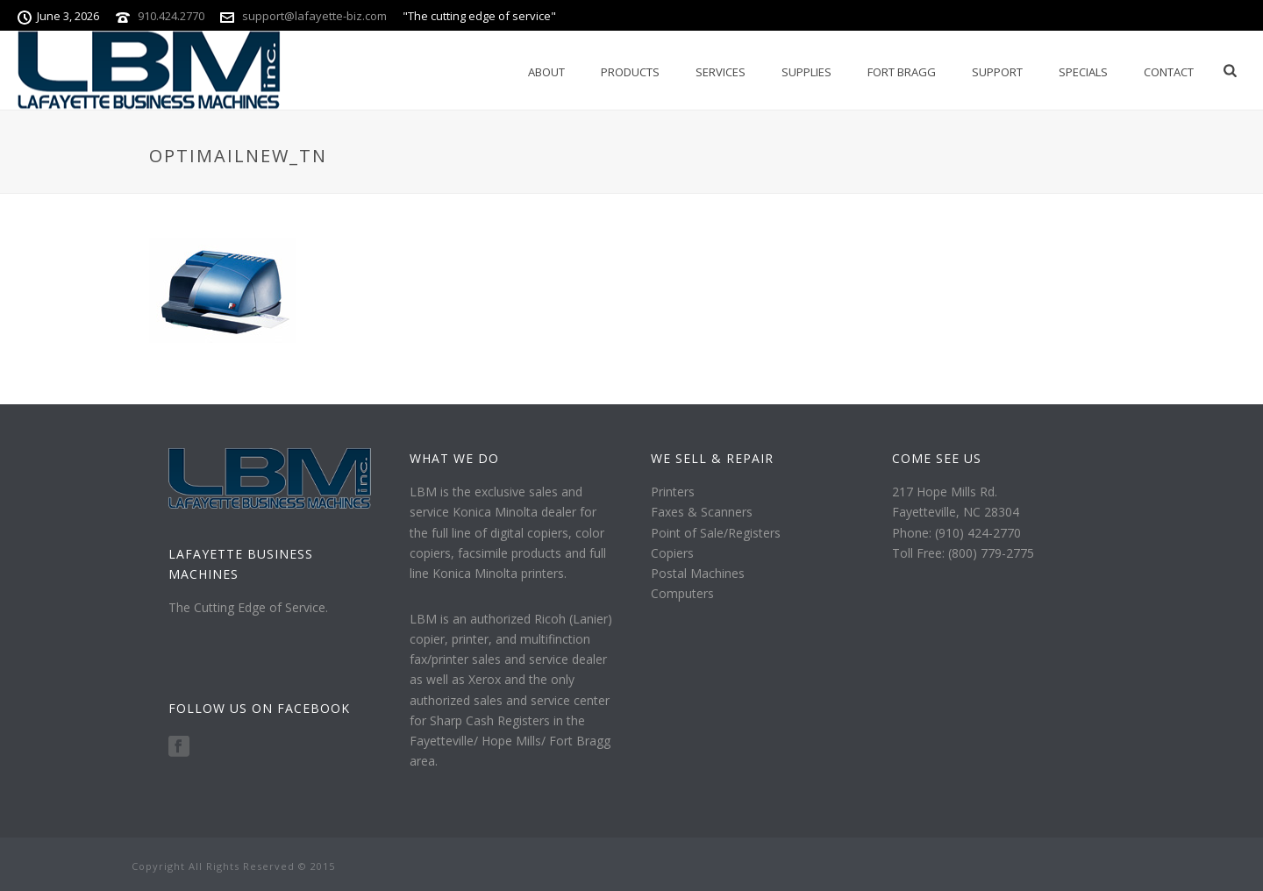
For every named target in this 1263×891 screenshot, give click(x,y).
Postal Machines (698, 573)
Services (721, 72)
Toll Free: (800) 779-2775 (963, 553)
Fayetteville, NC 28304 (955, 511)
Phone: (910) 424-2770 (956, 532)
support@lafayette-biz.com (314, 16)
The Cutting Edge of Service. (248, 607)
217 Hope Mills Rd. (944, 491)
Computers (682, 593)
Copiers (672, 553)
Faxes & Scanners (702, 511)
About (546, 72)
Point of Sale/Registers (716, 532)
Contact (1169, 72)
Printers (673, 491)
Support (997, 72)
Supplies (806, 72)
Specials (1083, 72)
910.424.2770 (171, 16)
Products (630, 72)
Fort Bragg (901, 72)
